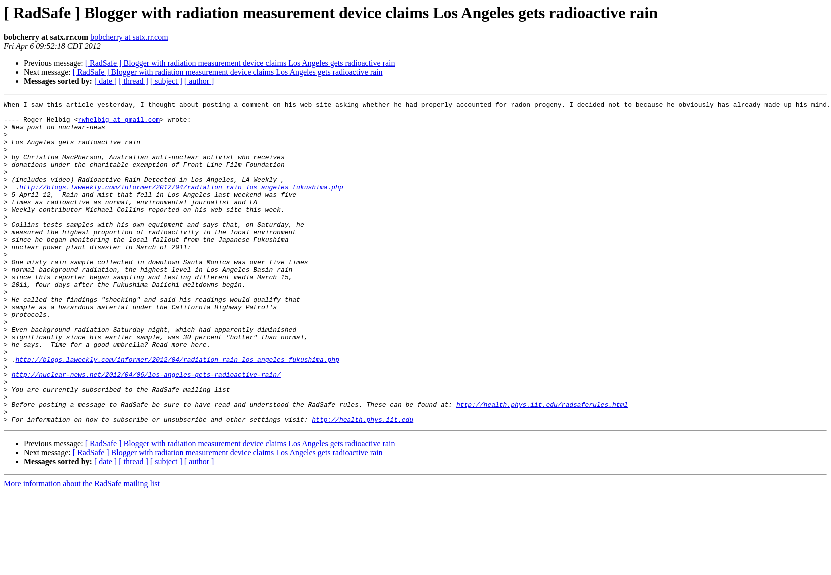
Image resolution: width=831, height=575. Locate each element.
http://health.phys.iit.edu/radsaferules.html (542, 465)
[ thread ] (133, 81)
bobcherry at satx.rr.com (129, 37)
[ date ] (105, 81)
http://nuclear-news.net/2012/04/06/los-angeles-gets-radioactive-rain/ (146, 429)
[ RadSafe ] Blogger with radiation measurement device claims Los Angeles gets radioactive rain (241, 63)
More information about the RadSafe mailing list (82, 548)
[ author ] (199, 81)
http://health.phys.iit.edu (363, 483)
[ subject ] (166, 81)
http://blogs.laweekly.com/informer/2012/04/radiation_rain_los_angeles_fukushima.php (181, 204)
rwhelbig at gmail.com (119, 123)
